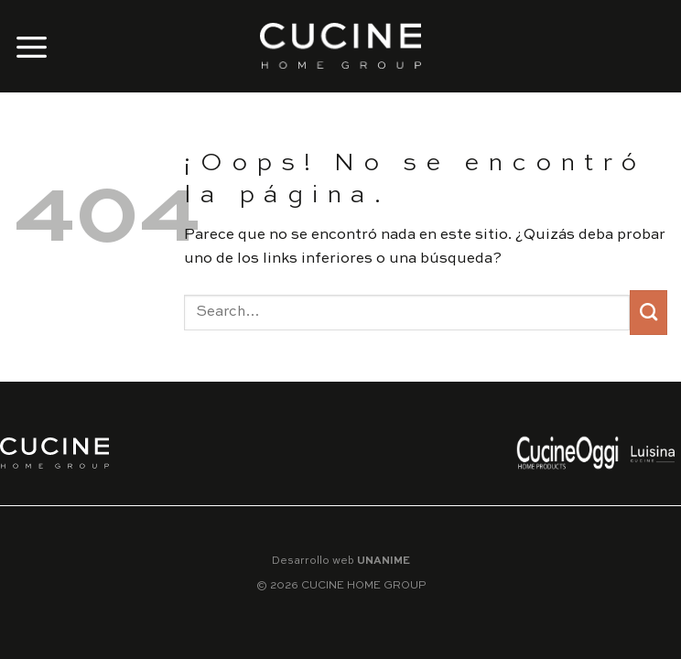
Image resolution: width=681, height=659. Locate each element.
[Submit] (648, 312)
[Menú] (32, 46)
